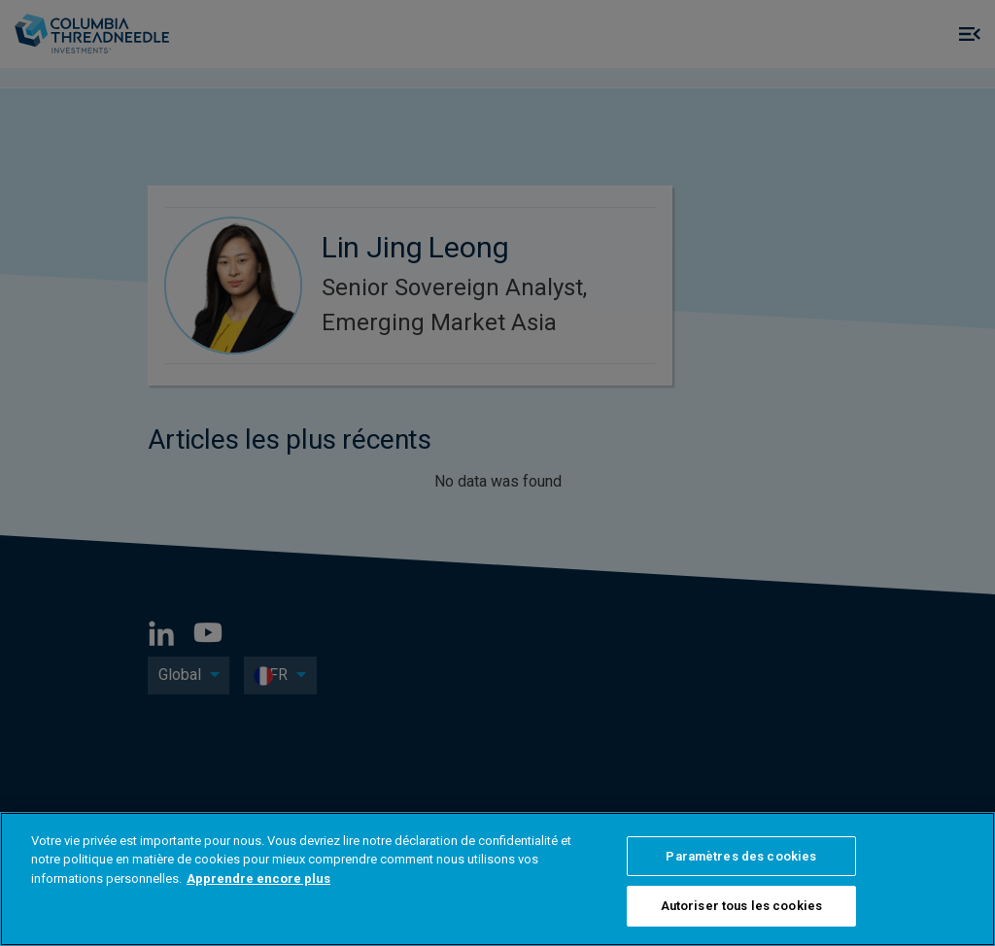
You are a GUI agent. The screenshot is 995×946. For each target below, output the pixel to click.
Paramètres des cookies (741, 856)
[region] (497, 879)
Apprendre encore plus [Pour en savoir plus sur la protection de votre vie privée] (258, 878)
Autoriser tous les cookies (741, 905)
